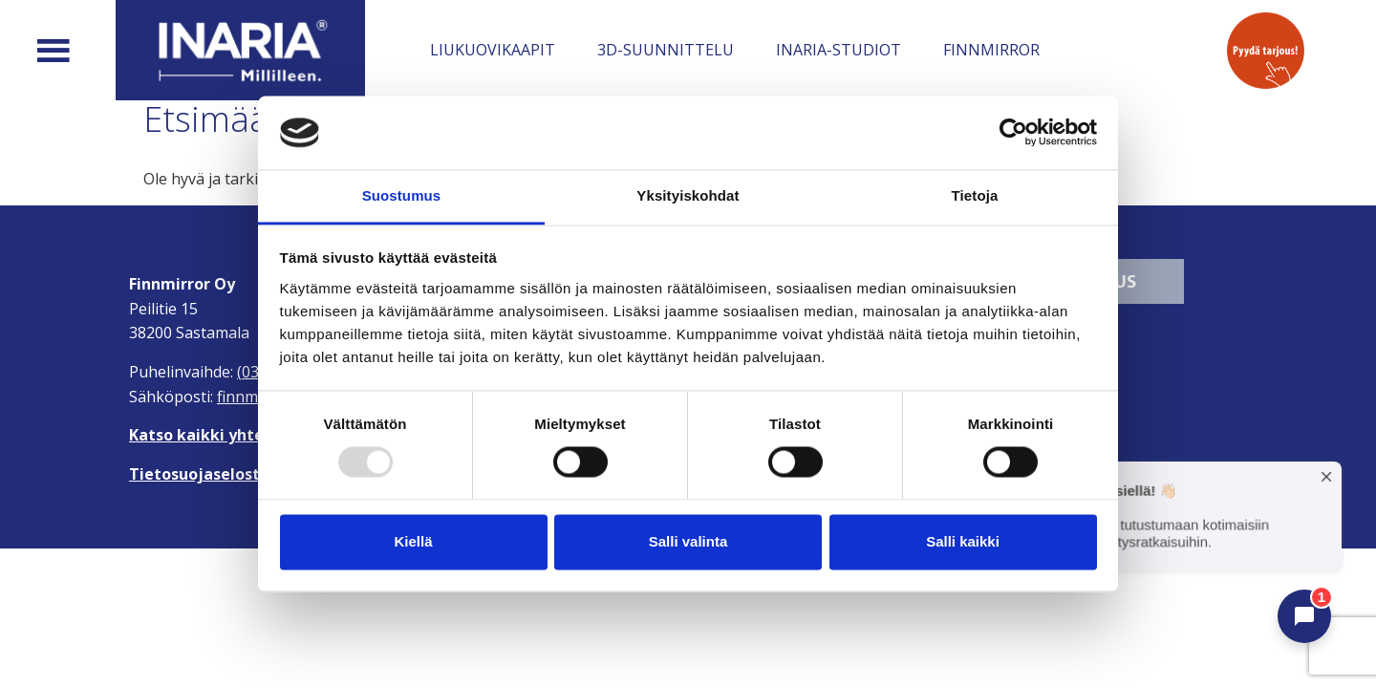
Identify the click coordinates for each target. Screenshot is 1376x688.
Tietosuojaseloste (199, 473)
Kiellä (413, 541)
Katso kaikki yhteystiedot (229, 434)
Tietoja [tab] (975, 195)
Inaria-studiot (838, 49)
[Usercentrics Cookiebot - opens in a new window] (1013, 132)
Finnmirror (991, 49)
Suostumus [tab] (401, 195)
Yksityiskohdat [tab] (687, 195)
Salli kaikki (963, 541)
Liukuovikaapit (492, 49)
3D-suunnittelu (665, 49)
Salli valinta (688, 541)
